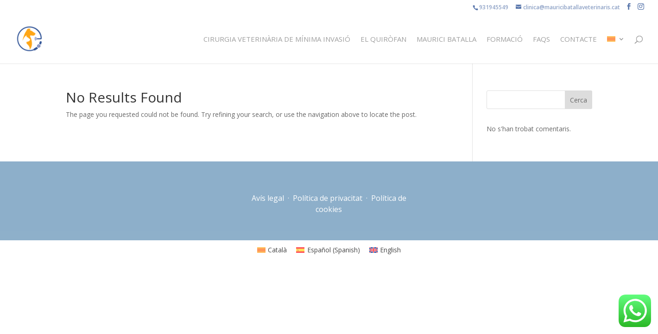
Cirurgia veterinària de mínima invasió (276, 40)
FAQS (541, 40)
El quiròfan (383, 40)
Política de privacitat (327, 198)
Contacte (578, 40)
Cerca (578, 100)
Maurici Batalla (446, 40)
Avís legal (269, 198)
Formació (505, 40)
